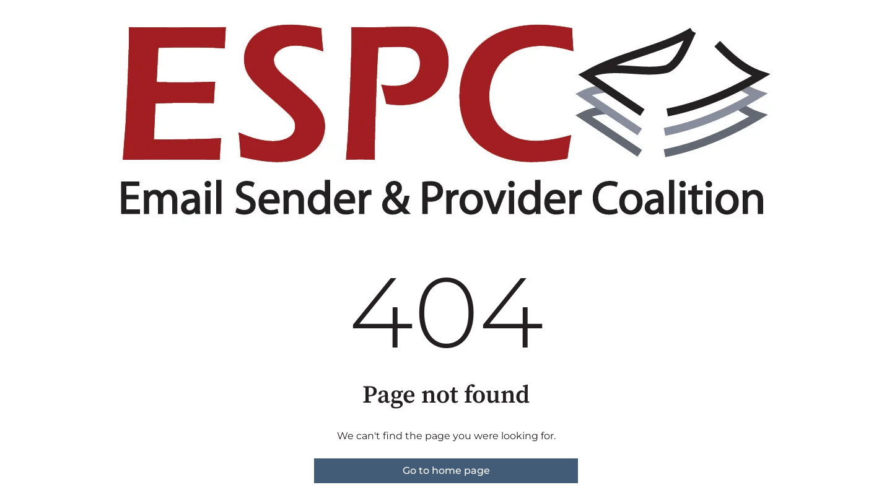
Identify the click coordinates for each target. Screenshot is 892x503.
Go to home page (446, 470)
